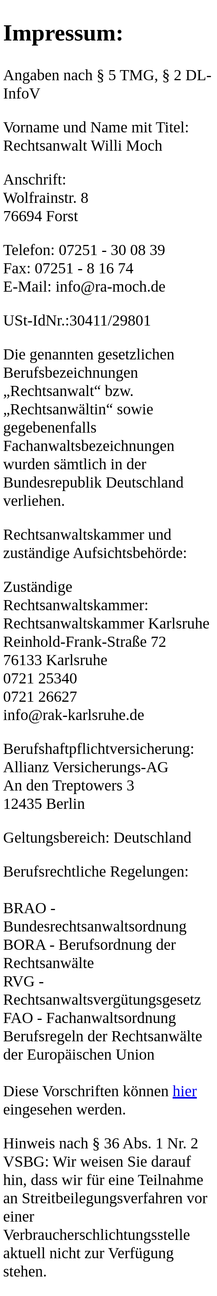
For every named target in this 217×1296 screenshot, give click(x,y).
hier (185, 1091)
